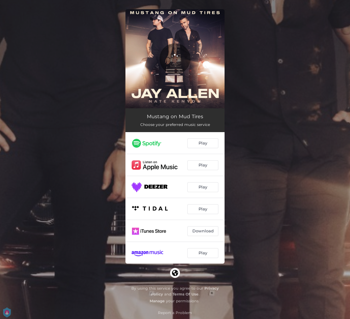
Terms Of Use (186, 294)
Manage (157, 301)
